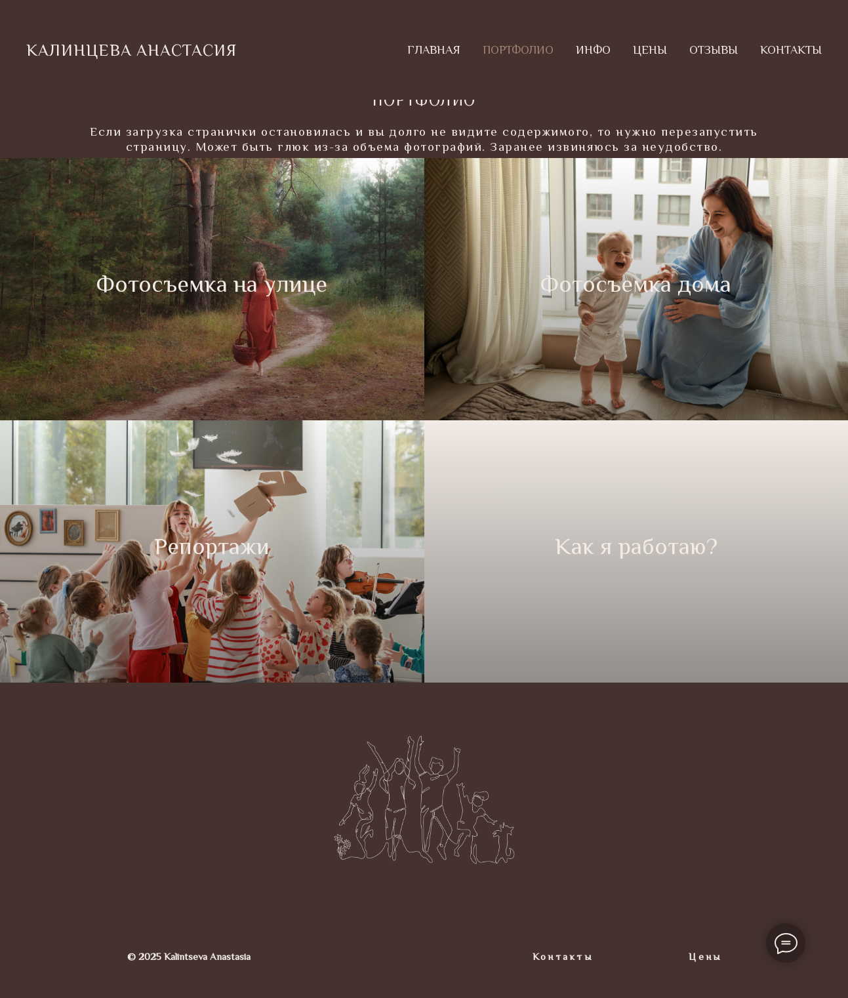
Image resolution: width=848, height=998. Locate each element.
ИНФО (593, 49)
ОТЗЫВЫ (713, 49)
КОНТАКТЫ (791, 49)
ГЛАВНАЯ (433, 49)
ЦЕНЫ (650, 49)
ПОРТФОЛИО (518, 49)
